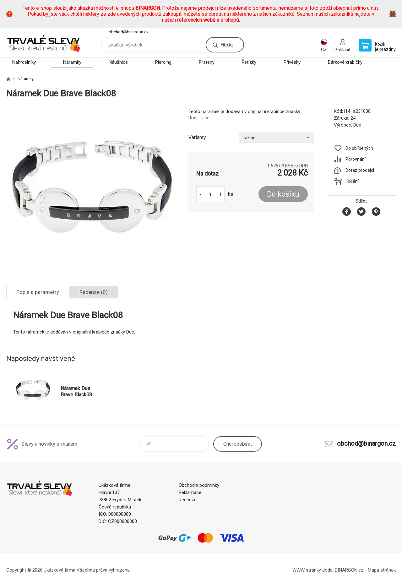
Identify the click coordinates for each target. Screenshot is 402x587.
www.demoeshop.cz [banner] (44, 42)
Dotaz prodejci (359, 170)
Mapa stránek (382, 570)
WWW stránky (306, 570)
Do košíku (283, 194)
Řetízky (249, 62)
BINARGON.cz (349, 570)
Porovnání (355, 159)
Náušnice (118, 62)
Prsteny (207, 62)
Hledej (226, 45)
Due (357, 125)
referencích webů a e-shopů (208, 20)
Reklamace (190, 492)
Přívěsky (292, 62)
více (205, 118)
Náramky (72, 62)
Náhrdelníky (24, 62)
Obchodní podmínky (199, 485)
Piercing (163, 62)
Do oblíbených (359, 148)
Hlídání (352, 181)
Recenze (188, 500)
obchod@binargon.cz (129, 32)
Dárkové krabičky (345, 62)
